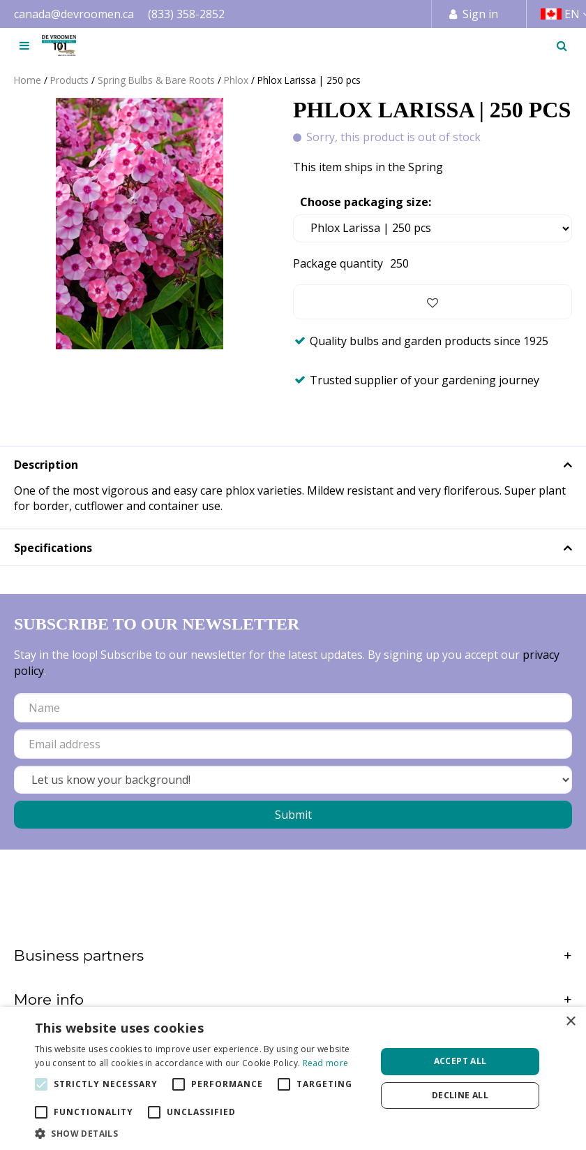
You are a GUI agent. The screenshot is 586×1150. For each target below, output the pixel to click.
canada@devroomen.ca (74, 14)
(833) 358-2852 (186, 14)
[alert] (293, 1078)
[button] (200, 1133)
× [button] (570, 1022)
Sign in (480, 14)
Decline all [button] (460, 1095)
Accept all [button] (460, 1061)
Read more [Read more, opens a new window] (326, 1063)
